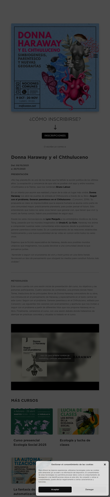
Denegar (89, 490)
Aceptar (55, 490)
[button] (105, 464)
